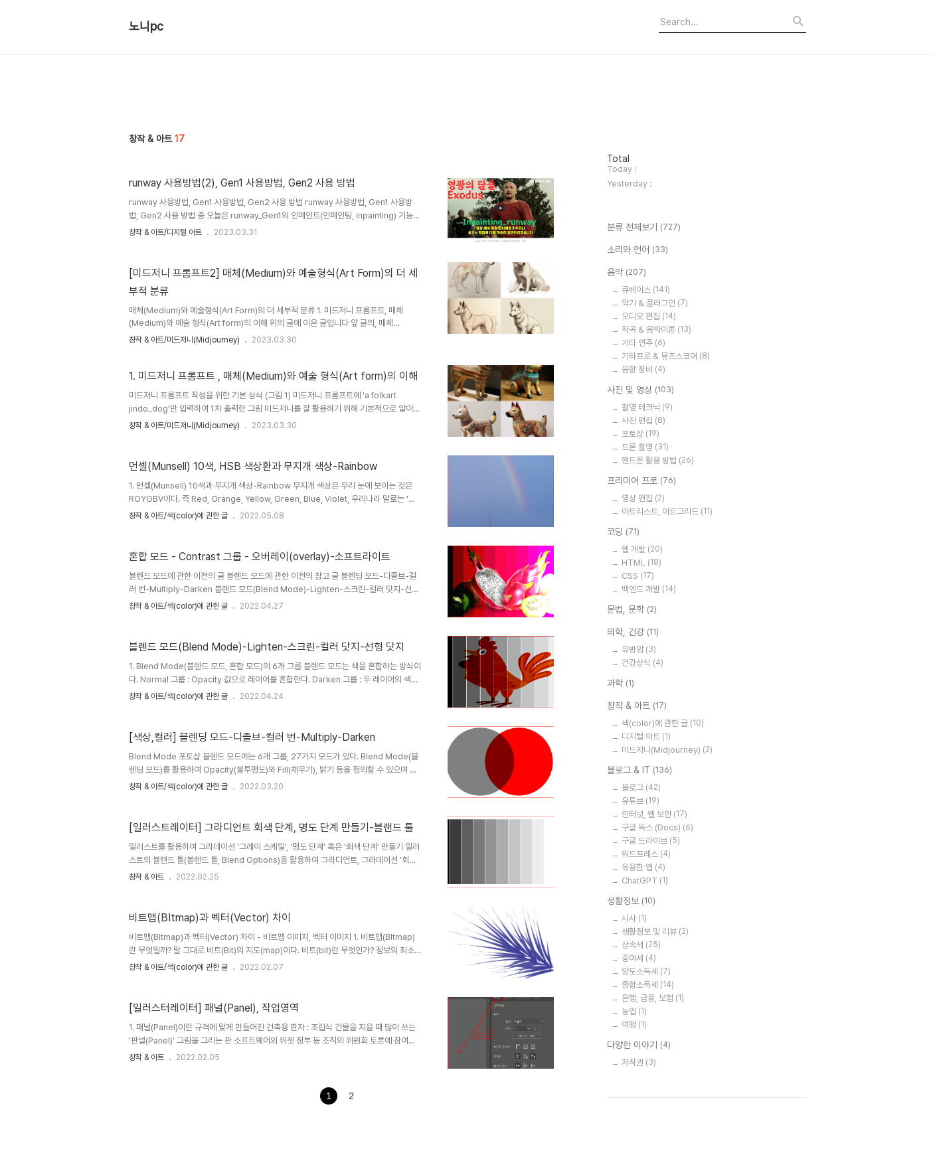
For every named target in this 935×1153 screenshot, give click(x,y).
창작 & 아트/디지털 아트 (165, 232)
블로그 (641, 788)
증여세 (639, 958)
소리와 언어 (637, 250)
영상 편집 (643, 498)
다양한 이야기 (639, 1045)
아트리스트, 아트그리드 (667, 511)
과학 (620, 683)
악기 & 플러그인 (655, 303)
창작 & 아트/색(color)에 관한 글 (178, 515)
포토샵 (640, 434)
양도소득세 (646, 971)
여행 (634, 1025)
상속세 (641, 945)
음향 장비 (643, 369)
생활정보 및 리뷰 (655, 932)
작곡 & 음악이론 (656, 330)
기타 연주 (643, 343)
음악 (626, 272)
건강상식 (642, 663)
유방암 (639, 649)
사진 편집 (643, 420)
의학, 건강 (633, 632)
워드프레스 (646, 854)
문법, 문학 (632, 610)
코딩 (623, 532)
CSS (638, 576)
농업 (634, 1011)
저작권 (639, 1062)
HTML (641, 563)
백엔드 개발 (649, 589)
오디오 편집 (649, 316)
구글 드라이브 (651, 841)
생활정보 (631, 901)
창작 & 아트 (146, 877)
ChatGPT (645, 880)
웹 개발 (642, 549)
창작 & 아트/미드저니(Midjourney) (184, 340)
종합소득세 (648, 985)
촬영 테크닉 (647, 407)
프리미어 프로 (641, 481)
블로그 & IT (639, 770)
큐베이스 (646, 290)
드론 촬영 (645, 447)
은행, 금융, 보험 (653, 998)
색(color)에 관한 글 (663, 723)
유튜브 (640, 801)
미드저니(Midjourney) (667, 750)
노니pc (146, 26)
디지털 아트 (646, 736)
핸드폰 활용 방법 (658, 460)
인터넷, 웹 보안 (654, 814)
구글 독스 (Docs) (657, 827)
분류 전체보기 (644, 227)
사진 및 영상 (640, 390)
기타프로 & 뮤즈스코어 (666, 356)
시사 (634, 918)
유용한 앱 (643, 867)
